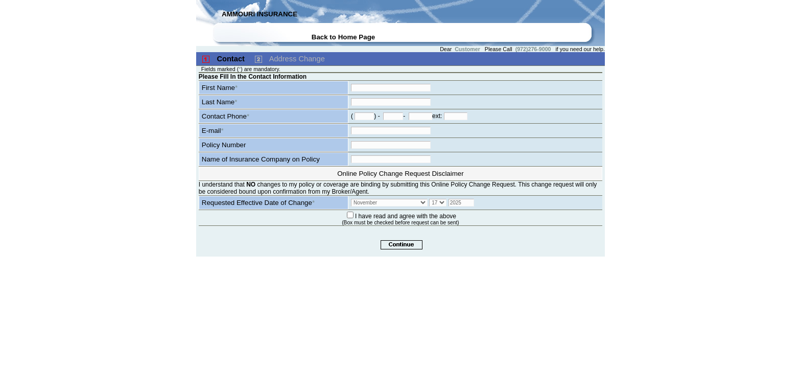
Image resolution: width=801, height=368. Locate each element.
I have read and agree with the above (405, 216)
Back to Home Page (343, 37)
